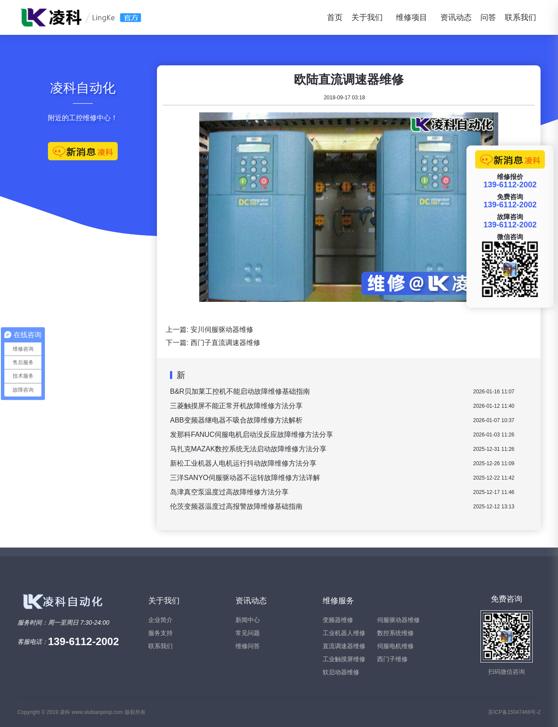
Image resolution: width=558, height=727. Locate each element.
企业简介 (160, 619)
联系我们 (520, 17)
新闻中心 (247, 619)
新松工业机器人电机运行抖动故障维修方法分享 (243, 463)
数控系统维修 (395, 632)
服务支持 (160, 632)
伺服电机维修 (395, 645)
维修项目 (411, 17)
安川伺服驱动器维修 (222, 329)
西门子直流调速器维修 (225, 342)
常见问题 (247, 632)
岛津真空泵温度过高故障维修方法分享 (229, 492)
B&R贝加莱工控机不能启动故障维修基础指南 (240, 391)
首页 (335, 17)
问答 (488, 17)
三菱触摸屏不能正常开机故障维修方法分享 (236, 405)
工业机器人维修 (344, 632)
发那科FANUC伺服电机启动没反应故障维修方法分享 (251, 434)
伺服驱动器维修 (398, 619)
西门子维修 (392, 659)
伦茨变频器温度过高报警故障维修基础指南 (236, 506)
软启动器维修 (341, 672)
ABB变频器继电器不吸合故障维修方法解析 (236, 420)
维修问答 (247, 645)
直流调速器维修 (344, 645)
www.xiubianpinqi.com (97, 712)
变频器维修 (338, 619)
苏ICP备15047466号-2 (514, 712)
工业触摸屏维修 (344, 659)
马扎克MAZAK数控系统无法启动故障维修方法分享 (248, 449)
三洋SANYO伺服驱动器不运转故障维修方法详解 (245, 477)
